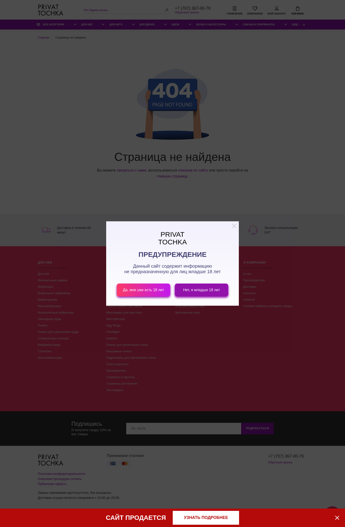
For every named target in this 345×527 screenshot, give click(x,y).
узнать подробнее (206, 517)
